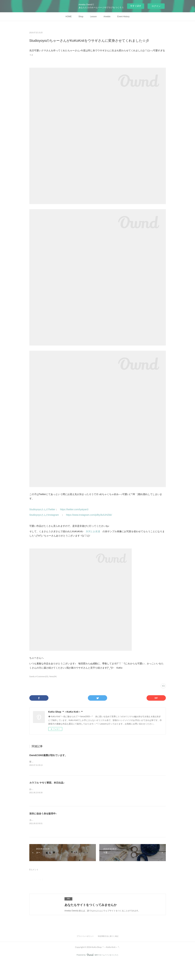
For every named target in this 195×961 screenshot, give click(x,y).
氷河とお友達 (93, 531)
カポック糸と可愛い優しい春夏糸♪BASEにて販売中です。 (56, 820)
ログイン (156, 6)
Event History (123, 16)
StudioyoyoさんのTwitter (42, 509)
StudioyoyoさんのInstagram (45, 514)
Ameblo (107, 16)
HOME (69, 16)
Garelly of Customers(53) (38, 676)
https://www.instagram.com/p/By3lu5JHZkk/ (89, 514)
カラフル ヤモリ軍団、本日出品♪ (47, 783)
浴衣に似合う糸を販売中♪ (43, 814)
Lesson (93, 16)
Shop (80, 16)
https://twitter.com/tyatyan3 (74, 509)
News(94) (53, 676)
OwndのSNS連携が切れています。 (48, 755)
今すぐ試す (135, 6)
